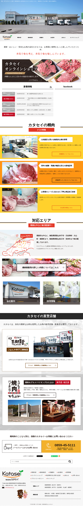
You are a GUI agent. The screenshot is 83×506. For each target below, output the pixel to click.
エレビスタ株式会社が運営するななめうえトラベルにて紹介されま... (39, 104)
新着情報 (28, 86)
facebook (67, 86)
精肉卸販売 (30, 37)
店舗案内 (41, 37)
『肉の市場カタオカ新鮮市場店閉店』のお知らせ (39, 99)
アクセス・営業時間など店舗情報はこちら (42, 365)
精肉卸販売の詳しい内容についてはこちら (43, 268)
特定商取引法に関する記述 (53, 475)
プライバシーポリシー (37, 478)
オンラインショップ (74, 37)
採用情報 (68, 472)
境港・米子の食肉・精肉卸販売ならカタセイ (43, 504)
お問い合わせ (76, 475)
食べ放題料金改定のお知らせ (35, 93)
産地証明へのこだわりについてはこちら (66, 180)
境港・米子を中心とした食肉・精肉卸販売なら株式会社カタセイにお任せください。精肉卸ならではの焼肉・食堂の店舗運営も (28, 1)
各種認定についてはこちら (66, 154)
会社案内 (52, 37)
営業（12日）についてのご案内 (35, 114)
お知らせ (63, 37)
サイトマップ (50, 478)
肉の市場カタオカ (8, 99)
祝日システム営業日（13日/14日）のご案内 (39, 110)
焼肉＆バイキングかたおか (8, 93)
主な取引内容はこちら (66, 207)
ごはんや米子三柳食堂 (17, 350)
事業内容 (19, 37)
